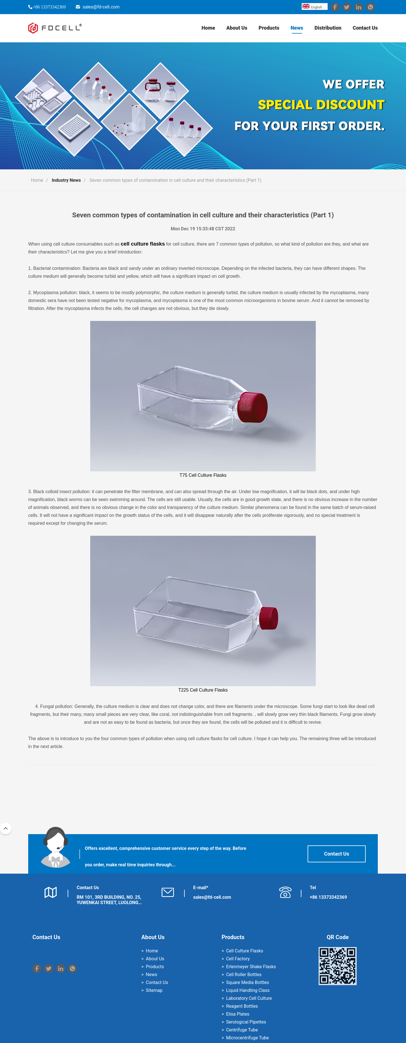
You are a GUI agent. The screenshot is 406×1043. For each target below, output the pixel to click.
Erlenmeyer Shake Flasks (251, 966)
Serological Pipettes (246, 1022)
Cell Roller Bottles (243, 974)
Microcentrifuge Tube (247, 1037)
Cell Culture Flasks (244, 951)
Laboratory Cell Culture (249, 998)
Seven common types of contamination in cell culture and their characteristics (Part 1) (175, 180)
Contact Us (365, 28)
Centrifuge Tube (242, 1030)
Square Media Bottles (247, 982)
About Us (237, 28)
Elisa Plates (237, 1014)
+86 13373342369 (49, 7)
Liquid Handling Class (248, 990)
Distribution (327, 28)
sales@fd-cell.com (101, 7)
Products (269, 28)
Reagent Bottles (242, 1006)
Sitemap (154, 990)
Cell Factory (238, 958)
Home (208, 28)
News (297, 28)
